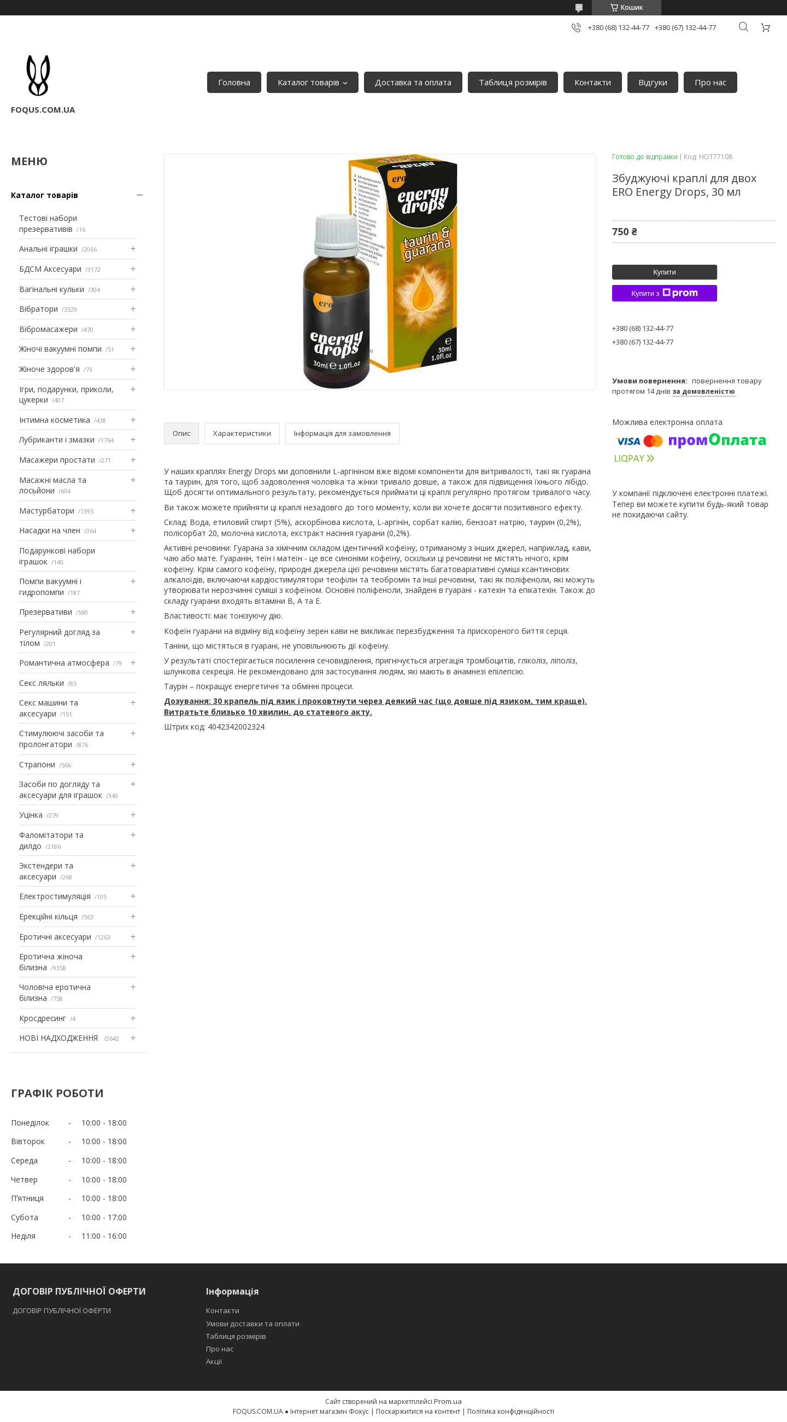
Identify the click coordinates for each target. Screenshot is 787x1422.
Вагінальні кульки (51, 289)
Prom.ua (448, 1401)
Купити (664, 272)
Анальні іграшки (48, 248)
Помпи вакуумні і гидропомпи (50, 586)
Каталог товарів (308, 82)
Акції (214, 1361)
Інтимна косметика (54, 420)
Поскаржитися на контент (418, 1411)
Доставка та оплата (413, 82)
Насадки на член (49, 530)
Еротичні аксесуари (55, 936)
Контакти (592, 82)
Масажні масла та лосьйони (52, 485)
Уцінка (31, 814)
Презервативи (45, 612)
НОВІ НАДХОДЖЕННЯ (59, 1038)
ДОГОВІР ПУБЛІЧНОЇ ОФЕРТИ (63, 1310)
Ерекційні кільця (48, 916)
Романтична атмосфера (64, 662)
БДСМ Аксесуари (50, 269)
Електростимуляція (55, 896)
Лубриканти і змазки (57, 439)
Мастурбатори (46, 510)
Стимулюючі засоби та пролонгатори (61, 738)
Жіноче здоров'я (49, 369)
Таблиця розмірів (513, 82)
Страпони (37, 764)
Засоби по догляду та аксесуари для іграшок (60, 789)
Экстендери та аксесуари (46, 871)
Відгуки (652, 82)
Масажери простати (57, 459)
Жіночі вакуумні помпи (60, 348)
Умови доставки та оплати (252, 1323)
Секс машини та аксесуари (48, 708)
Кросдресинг (42, 1018)
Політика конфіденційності (510, 1411)
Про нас (710, 82)
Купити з (664, 293)
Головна (234, 82)
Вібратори (38, 309)
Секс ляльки (41, 683)
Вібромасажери (48, 329)
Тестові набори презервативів (48, 223)
